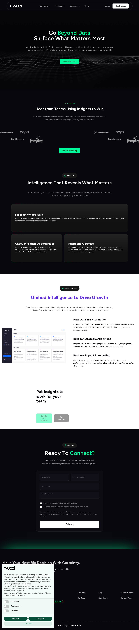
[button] (45, 6)
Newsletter (103, 598)
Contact (81, 598)
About (87, 6)
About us (81, 593)
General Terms (127, 593)
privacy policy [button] (31, 577)
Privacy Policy (127, 598)
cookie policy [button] (26, 584)
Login (107, 6)
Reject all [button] (15, 619)
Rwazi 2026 (75, 625)
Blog (100, 593)
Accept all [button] (40, 619)
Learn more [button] (28, 624)
